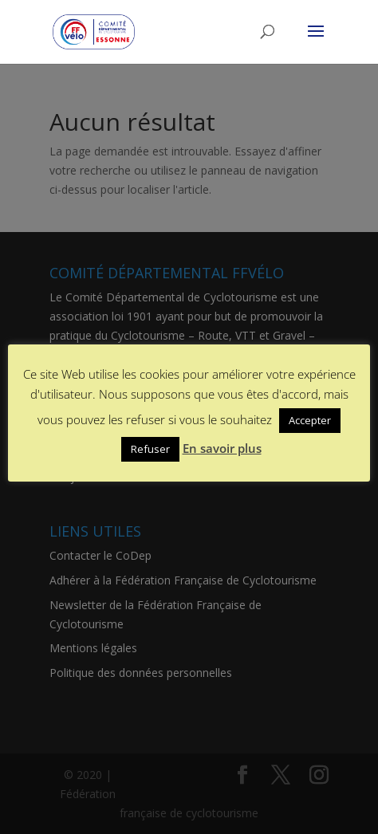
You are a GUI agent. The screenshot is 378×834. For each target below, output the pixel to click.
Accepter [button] (310, 420)
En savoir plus (222, 448)
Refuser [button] (150, 449)
